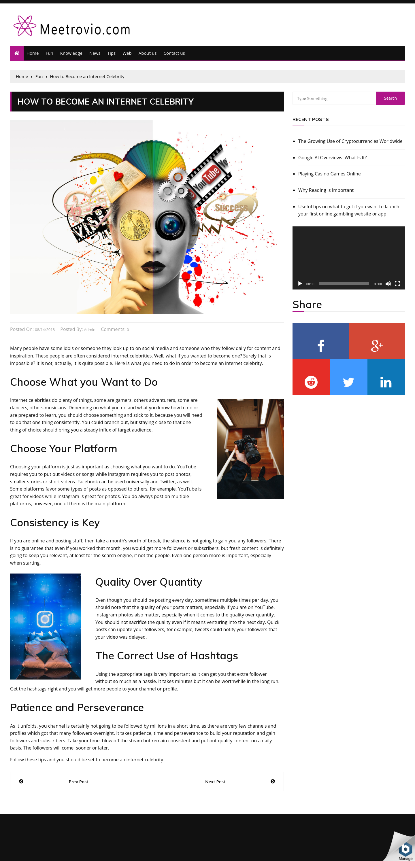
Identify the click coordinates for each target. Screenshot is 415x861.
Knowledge (71, 53)
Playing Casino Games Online (329, 174)
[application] (349, 257)
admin (89, 329)
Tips (111, 53)
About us (147, 53)
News (95, 53)
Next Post (215, 781)
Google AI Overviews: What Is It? (332, 157)
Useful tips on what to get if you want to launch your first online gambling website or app (348, 210)
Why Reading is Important (326, 190)
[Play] (300, 284)
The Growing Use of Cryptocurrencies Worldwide (350, 141)
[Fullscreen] (397, 284)
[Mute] (388, 284)
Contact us (174, 53)
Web (126, 53)
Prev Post (78, 781)
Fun (49, 53)
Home (33, 53)
